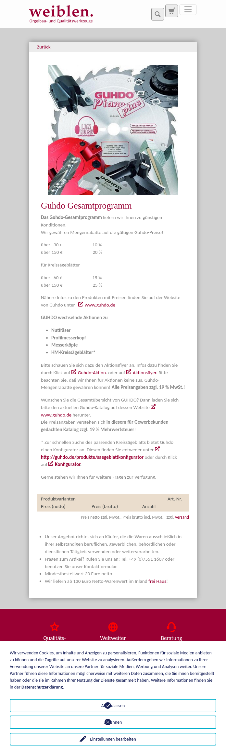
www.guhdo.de (100, 305)
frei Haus (157, 581)
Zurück (44, 47)
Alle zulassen (113, 705)
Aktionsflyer (144, 373)
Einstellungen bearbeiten (113, 739)
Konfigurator (67, 464)
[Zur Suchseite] (171, 11)
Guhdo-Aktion (92, 373)
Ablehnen (113, 722)
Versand (182, 517)
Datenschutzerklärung (42, 687)
